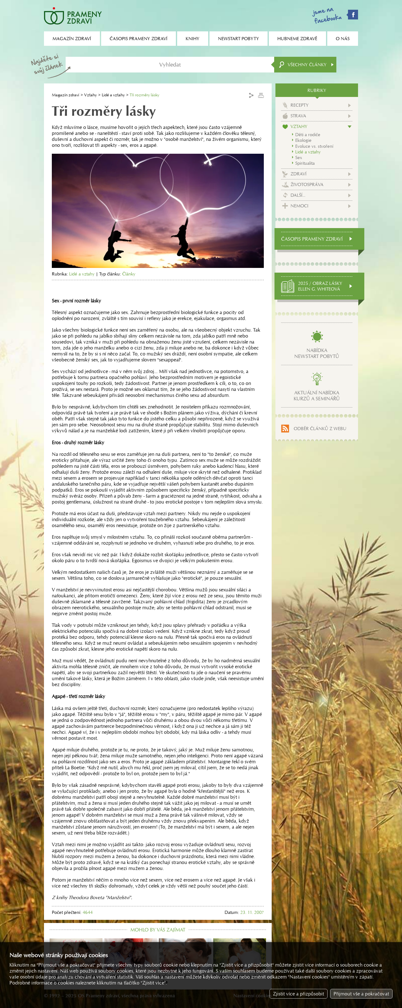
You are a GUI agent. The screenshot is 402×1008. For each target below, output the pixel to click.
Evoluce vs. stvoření (314, 146)
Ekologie (303, 140)
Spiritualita (305, 163)
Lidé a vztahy (113, 95)
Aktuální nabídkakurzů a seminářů (317, 396)
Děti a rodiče (307, 134)
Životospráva (307, 184)
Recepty (300, 105)
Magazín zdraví (65, 95)
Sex (298, 157)
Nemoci (299, 206)
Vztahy (90, 95)
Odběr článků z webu (320, 428)
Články (128, 274)
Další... (298, 195)
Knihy (192, 38)
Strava (298, 116)
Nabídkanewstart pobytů (316, 353)
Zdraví (299, 174)
